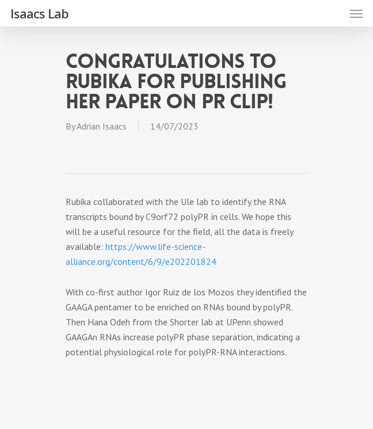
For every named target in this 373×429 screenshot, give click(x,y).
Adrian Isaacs (102, 126)
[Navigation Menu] (356, 13)
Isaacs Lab (39, 13)
